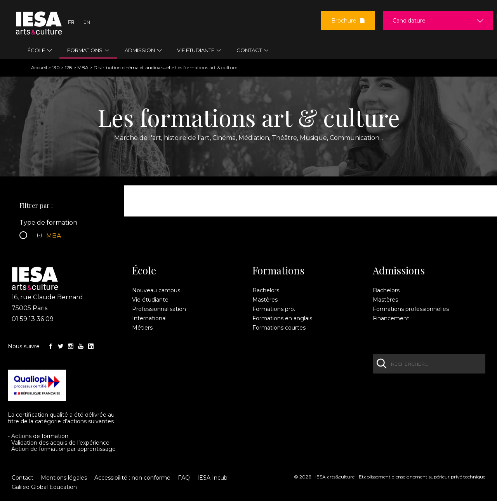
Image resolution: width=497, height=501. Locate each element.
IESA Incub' (213, 477)
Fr (71, 22)
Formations (278, 270)
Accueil (39, 67)
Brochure (348, 20)
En (86, 22)
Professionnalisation (159, 308)
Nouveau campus (156, 290)
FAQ (184, 477)
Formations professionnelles (411, 308)
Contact (22, 477)
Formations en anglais (282, 318)
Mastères (265, 299)
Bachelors (265, 290)
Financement (391, 318)
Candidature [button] (409, 20)
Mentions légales (64, 477)
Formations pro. (273, 308)
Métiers (142, 327)
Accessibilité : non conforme (132, 477)
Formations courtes (279, 327)
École (144, 270)
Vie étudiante (150, 299)
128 (68, 67)
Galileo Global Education (44, 487)
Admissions (399, 270)
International (149, 318)
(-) (40, 236)
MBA (83, 67)
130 (56, 67)
